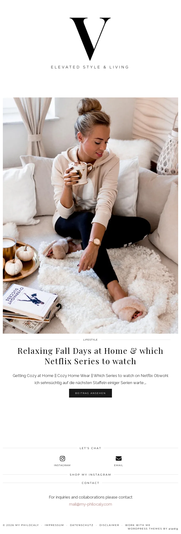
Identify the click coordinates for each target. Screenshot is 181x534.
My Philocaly (27, 525)
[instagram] (62, 461)
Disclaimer (109, 525)
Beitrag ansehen (90, 393)
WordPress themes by (153, 528)
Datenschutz (82, 525)
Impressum (54, 525)
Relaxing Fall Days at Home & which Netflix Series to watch (90, 355)
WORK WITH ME (138, 525)
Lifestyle (90, 339)
